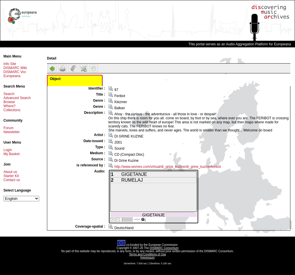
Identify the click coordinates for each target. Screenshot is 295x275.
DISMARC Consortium (164, 248)
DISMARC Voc (14, 72)
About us (10, 172)
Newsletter (11, 132)
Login (7, 150)
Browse (9, 102)
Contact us (11, 180)
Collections (11, 110)
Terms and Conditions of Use (147, 254)
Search (8, 94)
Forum (8, 128)
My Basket (11, 154)
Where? (9, 106)
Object (55, 79)
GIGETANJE (153, 215)
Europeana (11, 76)
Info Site (9, 64)
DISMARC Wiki (15, 68)
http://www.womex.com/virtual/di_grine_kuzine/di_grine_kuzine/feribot (167, 167)
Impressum (147, 257)
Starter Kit (11, 176)
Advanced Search (17, 98)
